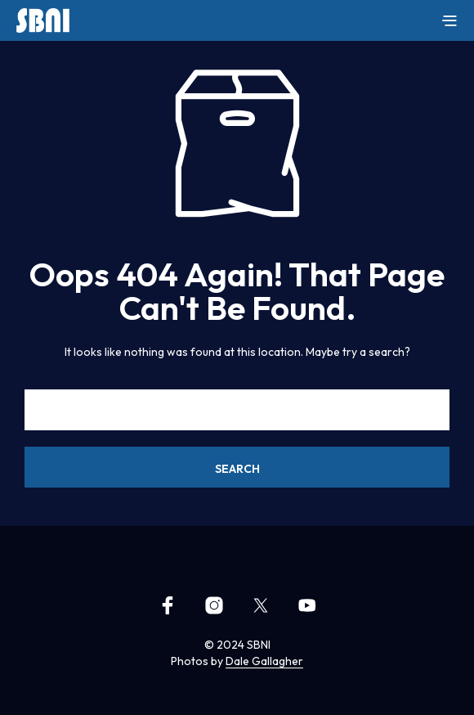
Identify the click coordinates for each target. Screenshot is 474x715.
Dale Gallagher (264, 661)
